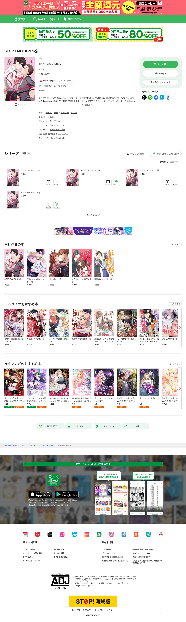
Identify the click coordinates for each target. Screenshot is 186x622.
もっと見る (173, 245)
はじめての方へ (29, 549)
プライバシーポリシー (110, 553)
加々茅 (42, 64)
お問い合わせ (28, 557)
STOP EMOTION (57, 129)
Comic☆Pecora (57, 125)
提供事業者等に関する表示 (143, 549)
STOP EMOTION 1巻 (30, 170)
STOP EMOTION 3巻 (149, 170)
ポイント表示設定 (61, 557)
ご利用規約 (106, 549)
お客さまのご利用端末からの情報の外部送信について (147, 562)
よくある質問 (59, 553)
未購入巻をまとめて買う (168, 153)
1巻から (164, 162)
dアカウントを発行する (82, 610)
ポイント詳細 (65, 80)
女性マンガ (55, 121)
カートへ (163, 74)
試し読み (21, 104)
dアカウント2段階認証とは (112, 557)
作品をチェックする (162, 82)
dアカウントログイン (31, 561)
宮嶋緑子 (65, 112)
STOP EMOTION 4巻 (30, 192)
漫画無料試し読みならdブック (14, 445)
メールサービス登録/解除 (33, 553)
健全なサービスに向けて (142, 553)
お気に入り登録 (137, 153)
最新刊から (176, 162)
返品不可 (42, 90)
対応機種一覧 (59, 549)
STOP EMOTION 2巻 (90, 170)
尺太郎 (74, 112)
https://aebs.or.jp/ (83, 586)
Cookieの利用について (141, 557)
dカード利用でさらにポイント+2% (52, 86)
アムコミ (52, 117)
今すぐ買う (163, 64)
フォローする (60, 63)
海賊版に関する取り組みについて (115, 561)
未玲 (49, 64)
